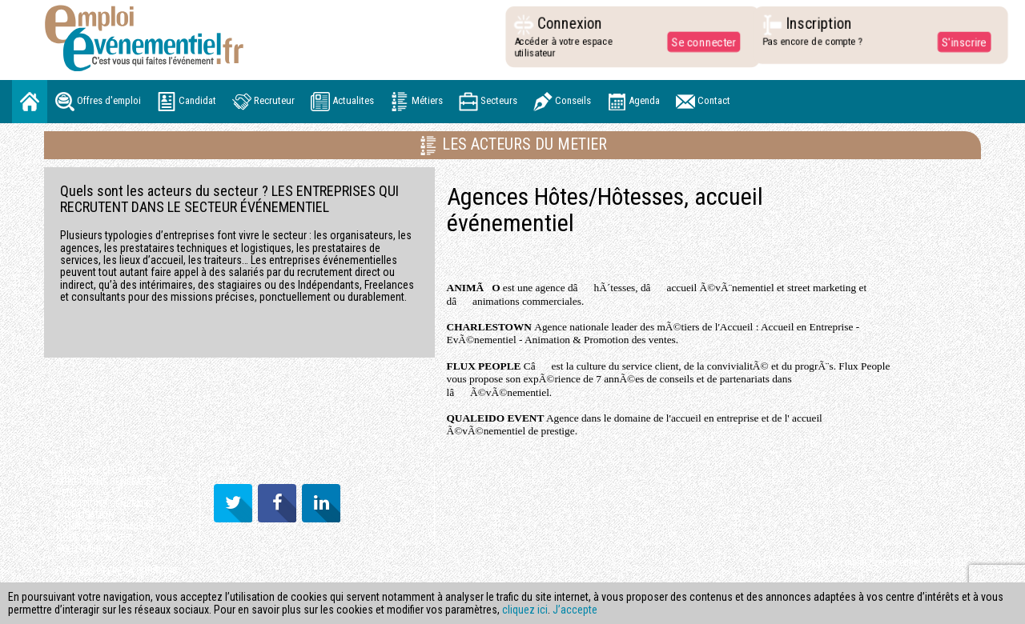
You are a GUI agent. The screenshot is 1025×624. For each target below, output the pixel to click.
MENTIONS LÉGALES (96, 470)
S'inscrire (960, 41)
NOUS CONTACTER (93, 537)
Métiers (416, 101)
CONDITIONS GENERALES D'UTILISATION (105, 509)
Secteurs (488, 101)
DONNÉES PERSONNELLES (108, 526)
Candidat (186, 101)
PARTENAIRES (82, 548)
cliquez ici (525, 609)
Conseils (562, 101)
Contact (703, 101)
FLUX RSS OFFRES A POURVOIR (116, 571)
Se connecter (699, 41)
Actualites (342, 101)
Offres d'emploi (98, 101)
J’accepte (575, 609)
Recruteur (263, 101)
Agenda (633, 101)
